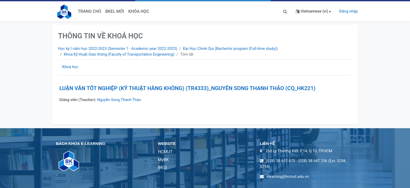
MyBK (163, 160)
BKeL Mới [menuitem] (114, 11)
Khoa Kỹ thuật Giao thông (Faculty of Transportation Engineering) (120, 54)
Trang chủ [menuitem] (89, 11)
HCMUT (165, 152)
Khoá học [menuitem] (70, 67)
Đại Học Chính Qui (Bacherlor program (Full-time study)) (234, 48)
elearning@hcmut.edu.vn (288, 177)
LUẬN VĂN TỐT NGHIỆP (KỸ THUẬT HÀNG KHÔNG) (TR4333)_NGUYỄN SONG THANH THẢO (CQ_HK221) (187, 88)
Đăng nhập (348, 11)
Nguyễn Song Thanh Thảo (120, 100)
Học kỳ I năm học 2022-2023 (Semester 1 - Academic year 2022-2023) (119, 48)
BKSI (162, 168)
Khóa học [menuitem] (138, 11)
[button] (285, 11)
